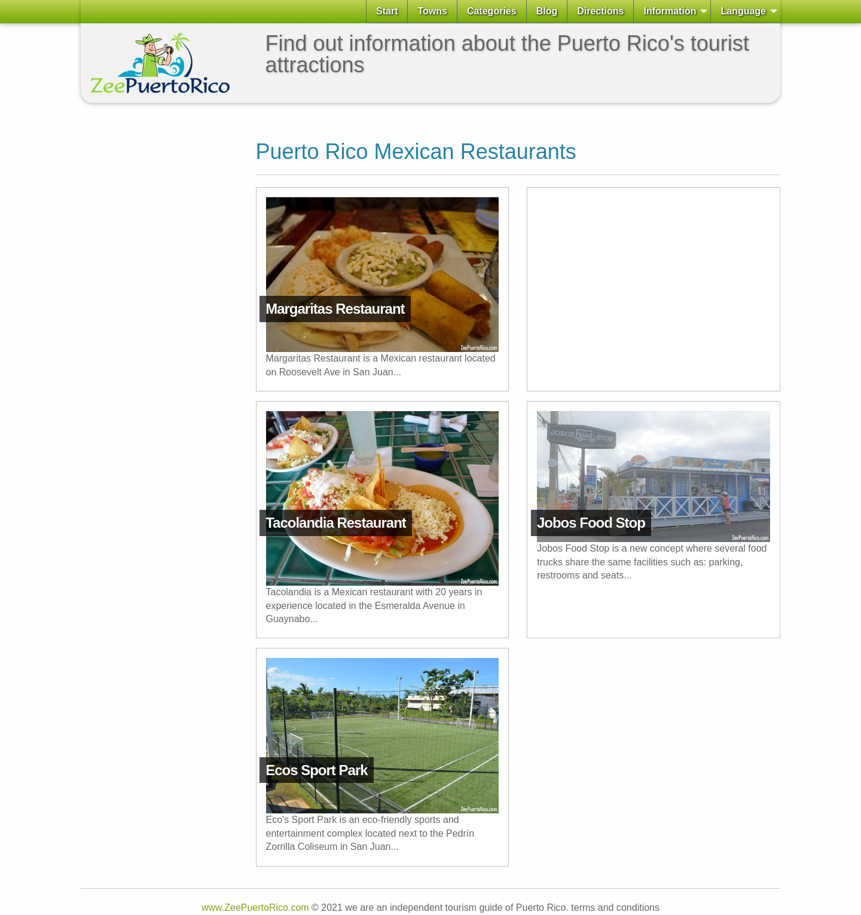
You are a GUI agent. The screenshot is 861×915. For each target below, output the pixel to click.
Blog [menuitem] (547, 11)
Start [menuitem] (387, 11)
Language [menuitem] (743, 11)
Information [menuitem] (669, 11)
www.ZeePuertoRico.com (255, 907)
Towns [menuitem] (432, 11)
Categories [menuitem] (492, 11)
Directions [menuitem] (600, 11)
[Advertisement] (128, 291)
